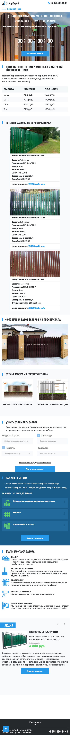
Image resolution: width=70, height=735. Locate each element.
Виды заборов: (10, 435)
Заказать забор (35, 53)
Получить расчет (35, 469)
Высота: (10, 448)
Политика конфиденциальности (35, 462)
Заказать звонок (35, 538)
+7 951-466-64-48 (57, 2)
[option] (35, 344)
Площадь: (46, 435)
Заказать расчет (35, 671)
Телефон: (43, 448)
